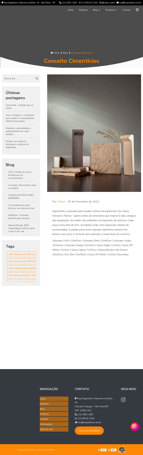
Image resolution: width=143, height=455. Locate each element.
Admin (61, 201)
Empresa (79, 10)
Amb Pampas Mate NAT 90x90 (23, 275)
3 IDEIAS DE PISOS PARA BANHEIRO (21, 197)
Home (65, 10)
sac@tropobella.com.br (129, 2)
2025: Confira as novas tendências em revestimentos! (19, 175)
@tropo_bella (107, 2)
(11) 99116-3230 (88, 2)
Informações (46, 421)
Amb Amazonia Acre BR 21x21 (23, 254)
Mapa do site (46, 426)
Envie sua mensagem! (89, 430)
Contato (125, 10)
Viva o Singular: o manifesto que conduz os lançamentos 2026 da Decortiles (20, 118)
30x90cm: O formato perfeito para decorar (19, 217)
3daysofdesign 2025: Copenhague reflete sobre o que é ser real (21, 228)
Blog (92, 10)
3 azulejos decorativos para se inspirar (22, 187)
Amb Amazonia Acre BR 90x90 (23, 261)
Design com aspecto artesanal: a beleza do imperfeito (17, 144)
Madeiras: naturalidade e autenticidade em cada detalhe (18, 131)
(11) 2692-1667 (68, 2)
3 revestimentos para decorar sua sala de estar (21, 207)
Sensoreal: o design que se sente (19, 107)
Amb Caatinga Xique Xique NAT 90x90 (26, 268)
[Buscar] (37, 78)
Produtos (108, 10)
